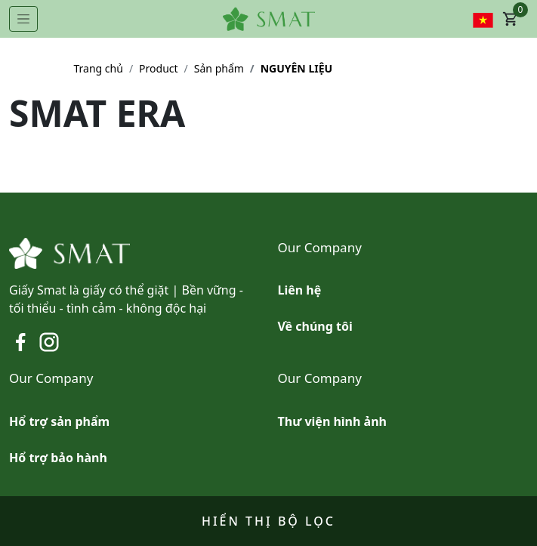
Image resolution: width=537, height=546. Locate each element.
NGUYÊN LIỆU (296, 68)
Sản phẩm (219, 68)
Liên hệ (300, 290)
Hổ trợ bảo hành (58, 457)
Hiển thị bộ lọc (268, 521)
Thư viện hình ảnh (332, 421)
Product (158, 68)
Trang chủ (98, 68)
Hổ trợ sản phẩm (59, 421)
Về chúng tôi (315, 326)
